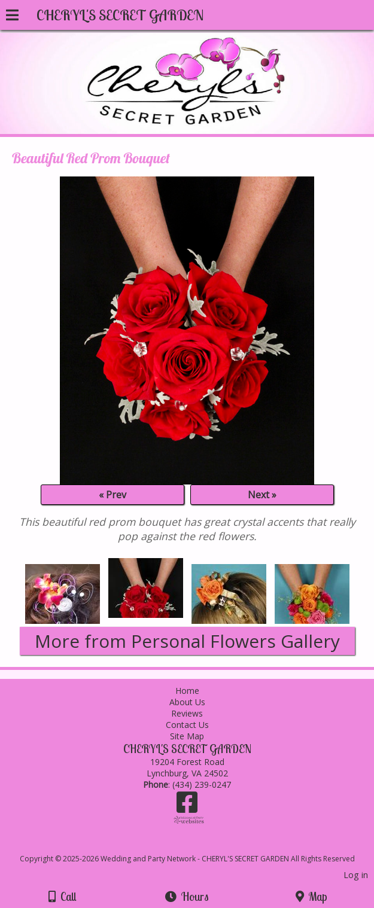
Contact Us (187, 724)
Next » (262, 494)
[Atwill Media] (197, 845)
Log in (355, 874)
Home (187, 690)
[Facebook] (187, 807)
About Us (187, 702)
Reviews (187, 713)
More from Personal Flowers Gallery (187, 641)
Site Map (187, 736)
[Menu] (12, 16)
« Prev (112, 494)
